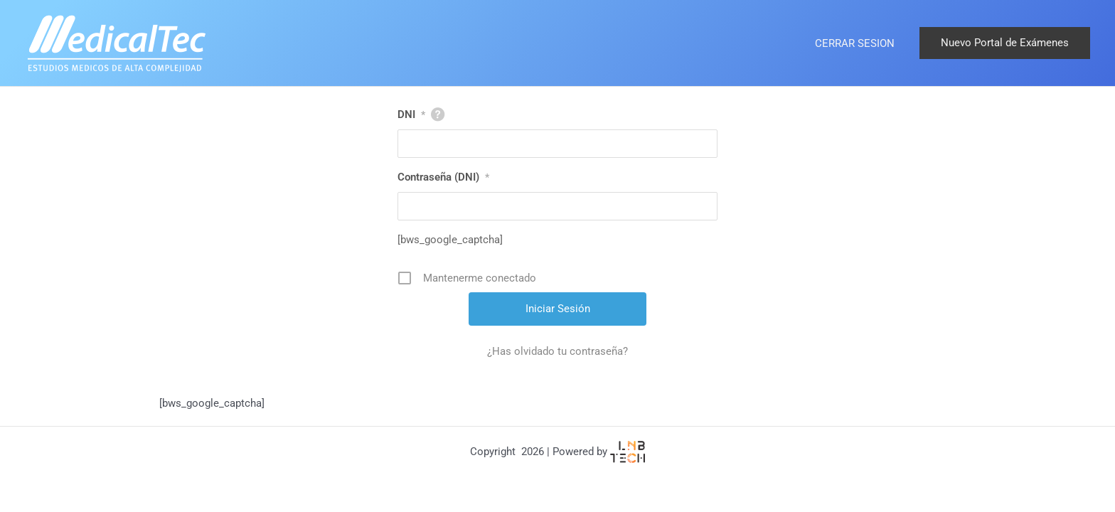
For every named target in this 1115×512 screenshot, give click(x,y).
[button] (1004, 43)
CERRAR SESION (855, 43)
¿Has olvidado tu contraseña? (557, 351)
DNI (411, 114)
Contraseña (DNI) (443, 177)
